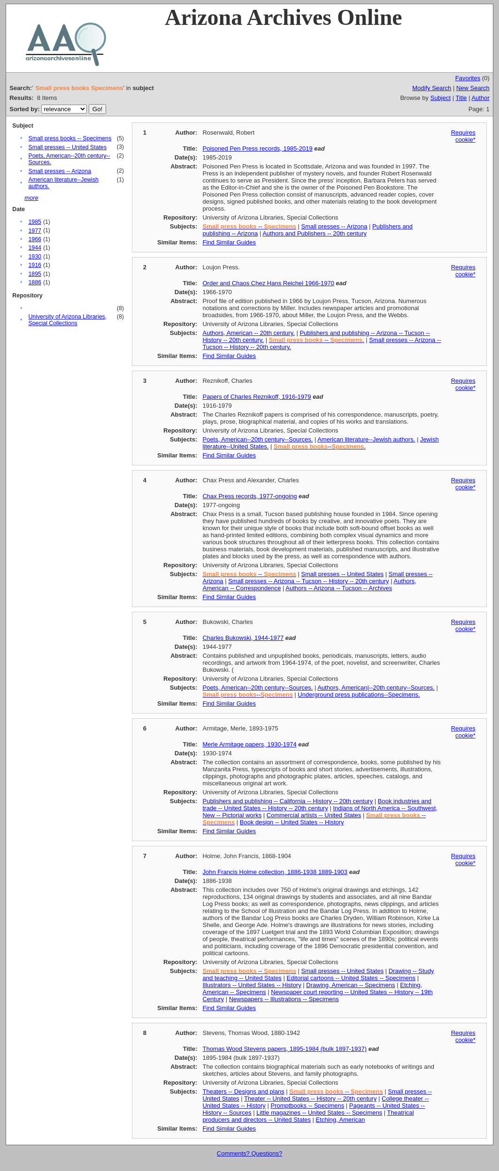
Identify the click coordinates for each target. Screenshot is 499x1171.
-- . (316, 339)
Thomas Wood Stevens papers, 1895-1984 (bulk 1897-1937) (284, 1048)
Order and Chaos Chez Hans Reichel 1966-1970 (268, 283)
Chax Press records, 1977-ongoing (249, 496)
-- (249, 226)
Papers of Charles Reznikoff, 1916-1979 (256, 396)
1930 (34, 256)
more (31, 197)
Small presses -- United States (67, 147)
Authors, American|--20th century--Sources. (376, 687)
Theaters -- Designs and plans (243, 1091)
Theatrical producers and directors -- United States (308, 1116)
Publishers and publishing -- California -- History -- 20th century (287, 801)
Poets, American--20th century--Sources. (257, 439)
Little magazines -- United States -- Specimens (319, 1112)
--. (320, 446)
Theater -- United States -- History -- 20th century (310, 1098)
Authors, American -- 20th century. (248, 332)
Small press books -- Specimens (69, 138)
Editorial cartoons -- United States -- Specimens (350, 977)
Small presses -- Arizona (59, 171)
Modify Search (431, 87)
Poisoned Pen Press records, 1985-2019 (257, 148)
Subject (440, 97)
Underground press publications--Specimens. (359, 694)
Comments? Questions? (249, 1153)
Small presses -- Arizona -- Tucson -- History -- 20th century (308, 581)
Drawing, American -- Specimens (350, 985)
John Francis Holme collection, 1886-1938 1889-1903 (274, 871)
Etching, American (340, 1119)
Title (461, 97)
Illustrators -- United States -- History (251, 985)
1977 (34, 231)
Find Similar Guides (228, 242)
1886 (34, 282)
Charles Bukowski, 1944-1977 (243, 637)
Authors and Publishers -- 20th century (314, 233)
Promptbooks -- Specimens (307, 1105)
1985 (34, 222)
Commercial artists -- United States (314, 815)
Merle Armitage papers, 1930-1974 (249, 744)
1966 (34, 239)
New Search (473, 87)
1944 (34, 247)
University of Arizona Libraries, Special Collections (67, 320)
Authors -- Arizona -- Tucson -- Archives (338, 588)
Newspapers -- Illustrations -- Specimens (284, 999)
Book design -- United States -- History (292, 822)
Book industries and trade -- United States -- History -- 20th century (316, 805)
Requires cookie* (463, 136)
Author (480, 97)
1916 (34, 265)
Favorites (467, 78)
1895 (34, 274)
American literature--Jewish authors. (366, 439)
